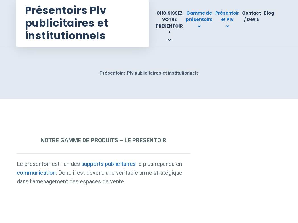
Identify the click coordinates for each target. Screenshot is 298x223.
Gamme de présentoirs (199, 16)
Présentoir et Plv (227, 16)
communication (36, 172)
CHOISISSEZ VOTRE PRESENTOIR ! (169, 23)
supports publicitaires (108, 163)
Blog (269, 13)
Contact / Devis (251, 16)
